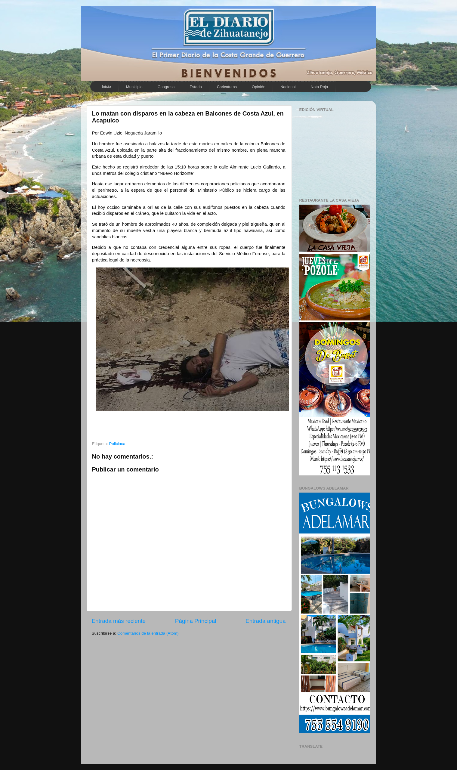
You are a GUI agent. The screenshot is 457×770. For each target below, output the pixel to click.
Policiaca (117, 443)
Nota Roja (319, 87)
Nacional (288, 87)
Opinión (258, 87)
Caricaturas (227, 87)
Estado (196, 87)
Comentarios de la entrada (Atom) (147, 633)
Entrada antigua (265, 621)
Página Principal (195, 621)
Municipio (134, 87)
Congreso (166, 87)
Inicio (106, 86)
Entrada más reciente (119, 621)
